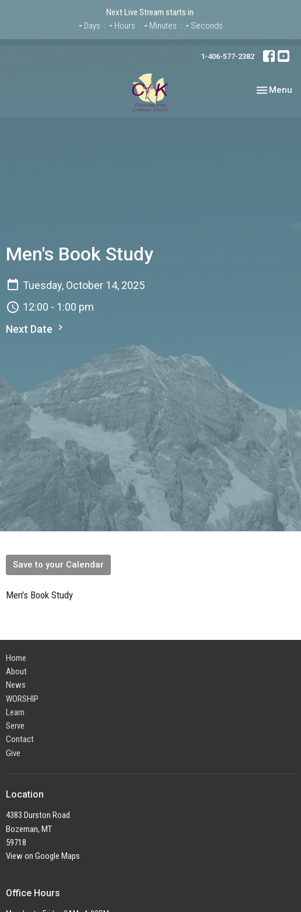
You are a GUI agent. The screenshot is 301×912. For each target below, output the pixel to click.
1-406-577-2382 (227, 56)
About (16, 671)
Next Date (36, 328)
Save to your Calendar (58, 564)
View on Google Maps (43, 856)
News (16, 685)
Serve (15, 725)
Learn (15, 712)
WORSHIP (22, 699)
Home (16, 658)
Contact (20, 739)
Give (13, 753)
